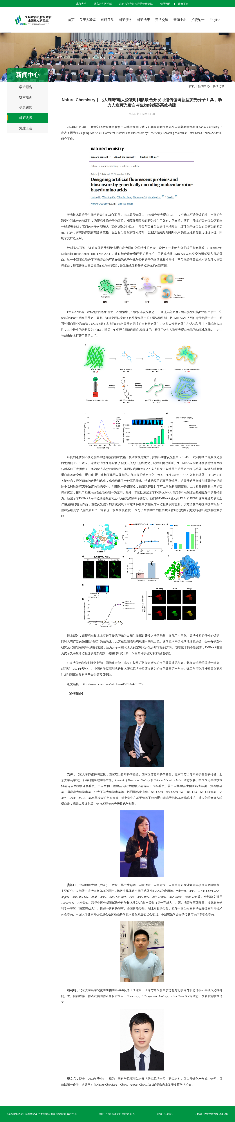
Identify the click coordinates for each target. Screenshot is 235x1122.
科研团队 (107, 20)
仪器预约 (165, 3)
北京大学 (81, 3)
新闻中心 (180, 20)
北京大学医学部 (103, 3)
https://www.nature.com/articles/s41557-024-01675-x (113, 684)
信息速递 (25, 107)
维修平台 (183, 3)
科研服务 (125, 20)
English (214, 20)
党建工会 (25, 128)
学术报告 (25, 87)
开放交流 (161, 20)
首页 (71, 20)
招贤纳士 (198, 20)
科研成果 (143, 20)
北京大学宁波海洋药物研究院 (136, 3)
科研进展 (25, 118)
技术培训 (25, 97)
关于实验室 (87, 20)
